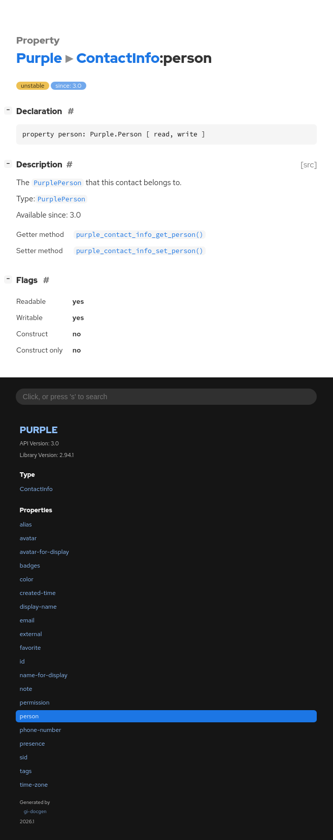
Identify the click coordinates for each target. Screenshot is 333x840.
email (27, 620)
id (22, 661)
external (31, 634)
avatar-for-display (44, 552)
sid (23, 757)
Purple (39, 430)
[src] (309, 164)
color (27, 579)
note (26, 689)
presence (32, 744)
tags (26, 771)
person (29, 716)
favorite (30, 648)
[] (10, 110)
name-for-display (44, 675)
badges (30, 566)
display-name (38, 607)
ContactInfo (36, 489)
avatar (28, 538)
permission (35, 702)
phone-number (40, 730)
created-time (38, 593)
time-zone (34, 785)
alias (26, 524)
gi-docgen (35, 811)
